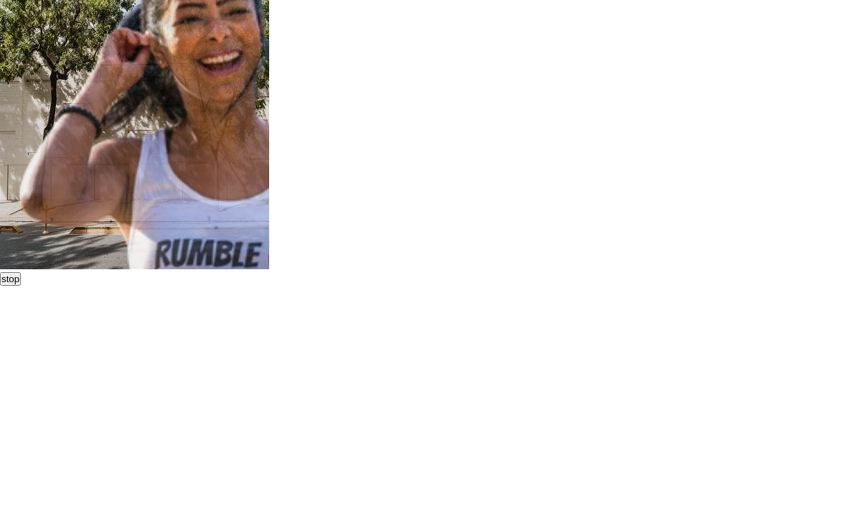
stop (10, 279)
